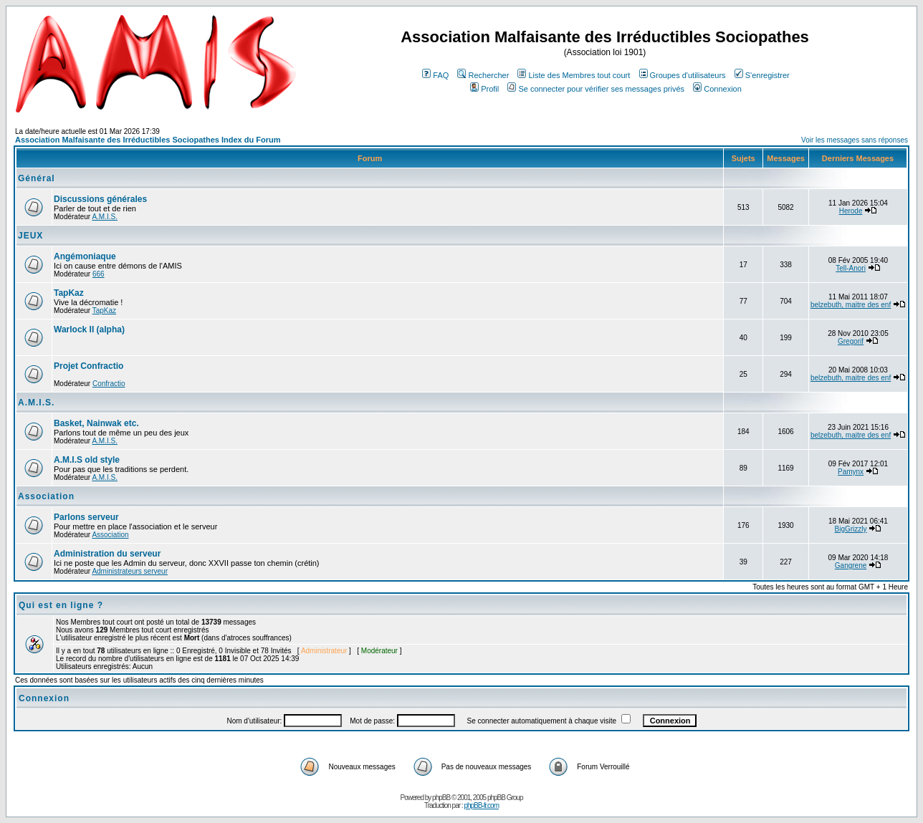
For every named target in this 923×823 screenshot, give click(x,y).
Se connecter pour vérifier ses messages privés (595, 89)
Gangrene (850, 565)
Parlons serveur (86, 517)
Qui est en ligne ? (61, 605)
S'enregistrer (762, 75)
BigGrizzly (851, 529)
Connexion (717, 89)
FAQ (435, 75)
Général (36, 178)
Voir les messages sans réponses (854, 140)
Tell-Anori (851, 268)
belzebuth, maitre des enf (850, 305)
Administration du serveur (107, 554)
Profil (484, 89)
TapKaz (69, 293)
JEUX (30, 236)
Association (46, 496)
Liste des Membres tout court (573, 75)
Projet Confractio (88, 366)
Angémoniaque (85, 256)
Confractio (108, 384)
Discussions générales (100, 199)
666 (98, 274)
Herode (851, 211)
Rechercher (483, 75)
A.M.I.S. (105, 217)
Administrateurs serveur (130, 571)
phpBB (441, 798)
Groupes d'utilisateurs (682, 75)
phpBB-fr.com (481, 805)
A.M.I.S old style (87, 460)
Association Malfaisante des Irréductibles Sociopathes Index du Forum (147, 139)
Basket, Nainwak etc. (96, 423)
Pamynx (851, 472)
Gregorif (851, 341)
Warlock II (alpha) (89, 329)
